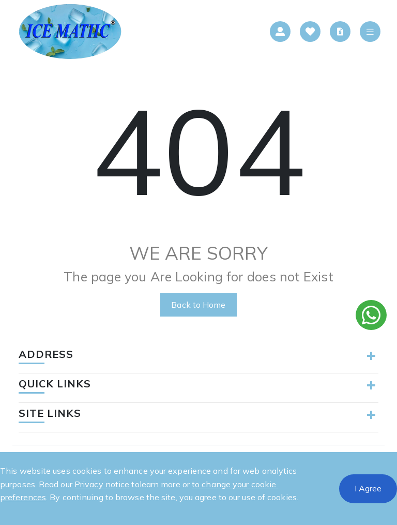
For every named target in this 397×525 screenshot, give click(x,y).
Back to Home (198, 304)
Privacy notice (101, 484)
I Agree (368, 488)
